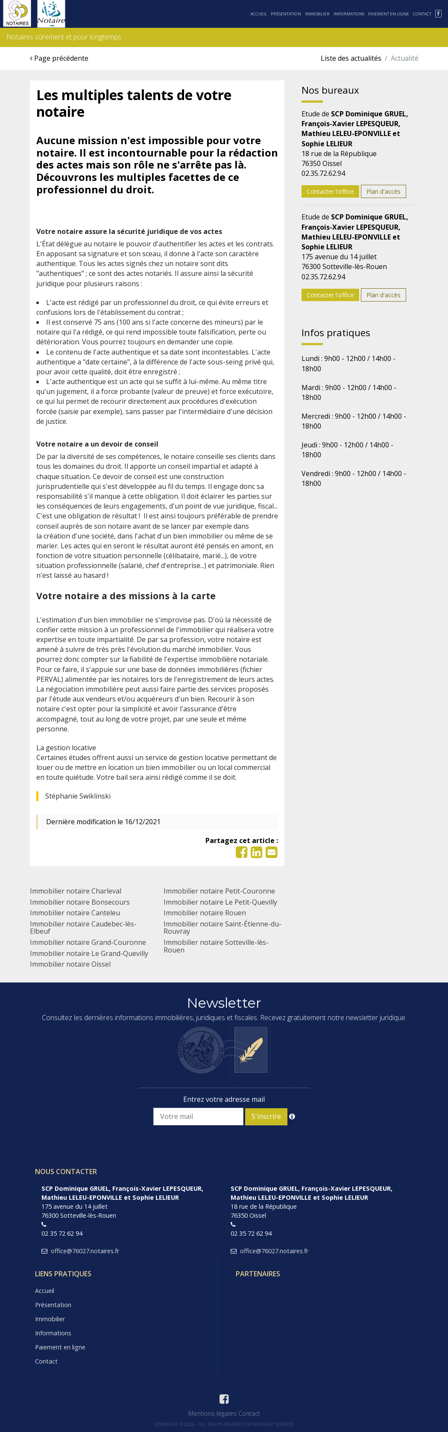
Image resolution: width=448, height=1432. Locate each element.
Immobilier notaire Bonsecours (80, 902)
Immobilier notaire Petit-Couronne (219, 891)
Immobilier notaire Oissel (70, 964)
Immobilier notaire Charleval (75, 891)
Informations (349, 14)
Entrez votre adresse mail (224, 1099)
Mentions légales (212, 1413)
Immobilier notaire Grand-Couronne (88, 942)
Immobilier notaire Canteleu (75, 912)
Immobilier (317, 14)
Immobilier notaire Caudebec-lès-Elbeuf (83, 927)
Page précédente (59, 58)
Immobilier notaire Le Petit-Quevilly (220, 902)
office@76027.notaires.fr (85, 1251)
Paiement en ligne (388, 14)
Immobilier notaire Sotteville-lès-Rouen (216, 946)
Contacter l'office (330, 191)
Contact (422, 14)
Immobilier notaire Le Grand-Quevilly (89, 953)
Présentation (286, 14)
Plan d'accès (383, 191)
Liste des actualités (351, 58)
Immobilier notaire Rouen (205, 912)
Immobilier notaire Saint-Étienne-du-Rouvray (222, 927)
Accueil (258, 14)
